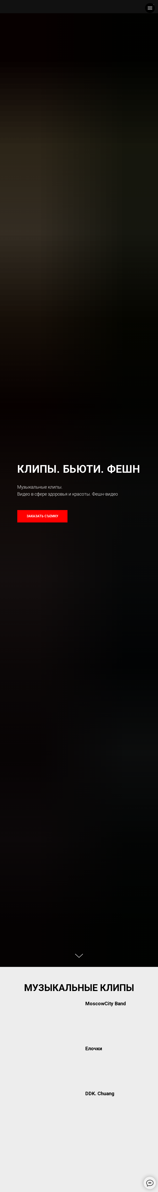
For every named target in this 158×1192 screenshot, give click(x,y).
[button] (113, 1004)
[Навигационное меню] (150, 8)
